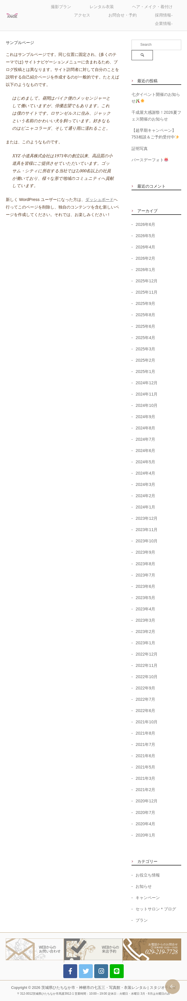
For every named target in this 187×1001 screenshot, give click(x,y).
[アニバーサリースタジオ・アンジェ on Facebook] (70, 971)
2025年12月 (147, 281)
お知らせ (144, 886)
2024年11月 (147, 394)
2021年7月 (145, 744)
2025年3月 (145, 349)
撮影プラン (61, 7)
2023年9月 (145, 552)
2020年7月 (145, 812)
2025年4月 (145, 337)
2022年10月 (147, 676)
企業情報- (164, 23)
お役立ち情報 (148, 875)
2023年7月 (145, 575)
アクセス (82, 15)
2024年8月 (145, 428)
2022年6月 (145, 710)
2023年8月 (145, 563)
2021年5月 (145, 767)
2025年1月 (145, 371)
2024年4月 (145, 473)
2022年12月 (147, 654)
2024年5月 (145, 462)
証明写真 (140, 148)
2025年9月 (145, 303)
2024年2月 (145, 495)
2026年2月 (145, 258)
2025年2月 (145, 360)
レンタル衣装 (102, 7)
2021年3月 (145, 778)
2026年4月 (145, 247)
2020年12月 (147, 801)
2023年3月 (145, 620)
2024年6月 (145, 450)
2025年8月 (145, 314)
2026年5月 (145, 235)
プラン (142, 920)
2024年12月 (147, 382)
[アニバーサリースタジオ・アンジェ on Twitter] (86, 971)
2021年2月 (145, 789)
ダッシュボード (99, 199)
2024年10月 (147, 405)
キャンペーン (148, 897)
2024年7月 (145, 439)
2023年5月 (145, 597)
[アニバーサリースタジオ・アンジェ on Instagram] (101, 971)
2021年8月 (145, 733)
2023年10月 (147, 541)
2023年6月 (145, 586)
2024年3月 (145, 484)
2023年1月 (145, 643)
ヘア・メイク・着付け (152, 7)
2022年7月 (145, 699)
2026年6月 (145, 224)
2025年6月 (145, 326)
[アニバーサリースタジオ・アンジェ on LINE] (117, 971)
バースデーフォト (150, 160)
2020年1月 (145, 835)
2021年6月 (145, 755)
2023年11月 (147, 529)
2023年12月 (147, 518)
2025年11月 (147, 292)
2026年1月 (145, 269)
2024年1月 (145, 507)
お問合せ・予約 (122, 15)
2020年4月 (145, 823)
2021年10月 (147, 722)
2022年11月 (147, 665)
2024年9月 (145, 416)
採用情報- (164, 15)
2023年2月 (145, 631)
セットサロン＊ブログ (156, 909)
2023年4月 (145, 609)
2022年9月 (145, 688)
